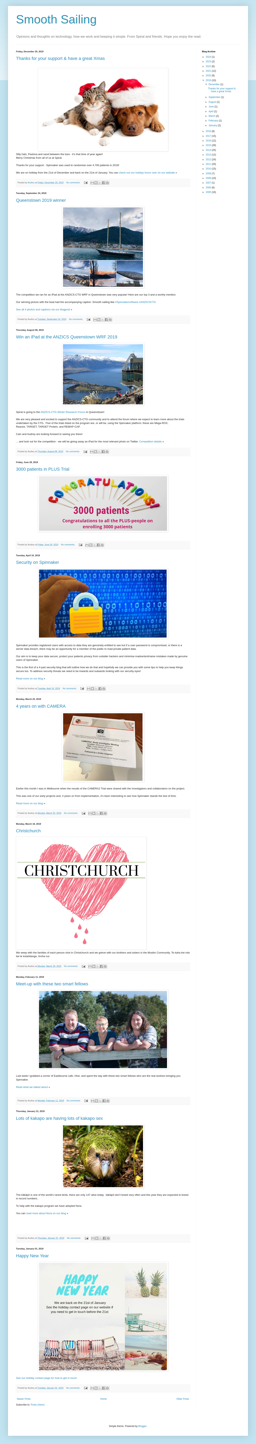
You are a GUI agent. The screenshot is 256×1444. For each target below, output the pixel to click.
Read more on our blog (29, 678)
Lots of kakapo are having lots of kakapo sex (59, 1118)
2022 (209, 66)
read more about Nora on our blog (46, 1213)
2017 (209, 136)
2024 (209, 56)
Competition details (150, 441)
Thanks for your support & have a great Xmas (60, 58)
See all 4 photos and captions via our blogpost (43, 309)
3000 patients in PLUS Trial (42, 469)
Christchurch (28, 830)
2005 (209, 192)
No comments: (73, 182)
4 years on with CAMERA (41, 706)
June (211, 106)
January (213, 125)
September (215, 97)
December (214, 84)
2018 (209, 131)
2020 (209, 75)
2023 (209, 61)
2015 (209, 145)
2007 (209, 182)
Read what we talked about (32, 1087)
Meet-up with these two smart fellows (52, 983)
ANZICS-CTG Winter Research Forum (62, 412)
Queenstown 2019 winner (41, 200)
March (212, 116)
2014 (209, 150)
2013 (209, 154)
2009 (209, 173)
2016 (209, 140)
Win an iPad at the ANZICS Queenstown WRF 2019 (66, 336)
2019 (209, 80)
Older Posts (182, 1399)
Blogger (142, 1426)
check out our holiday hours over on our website (147, 172)
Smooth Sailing (56, 19)
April (211, 111)
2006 (209, 187)
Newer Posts (24, 1399)
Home (103, 1399)
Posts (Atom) (37, 1404)
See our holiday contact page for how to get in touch (46, 1377)
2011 (209, 164)
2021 (209, 71)
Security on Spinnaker (37, 562)
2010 (209, 168)
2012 (209, 159)
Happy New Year (32, 1255)
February (214, 120)
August (213, 102)
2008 (209, 178)
